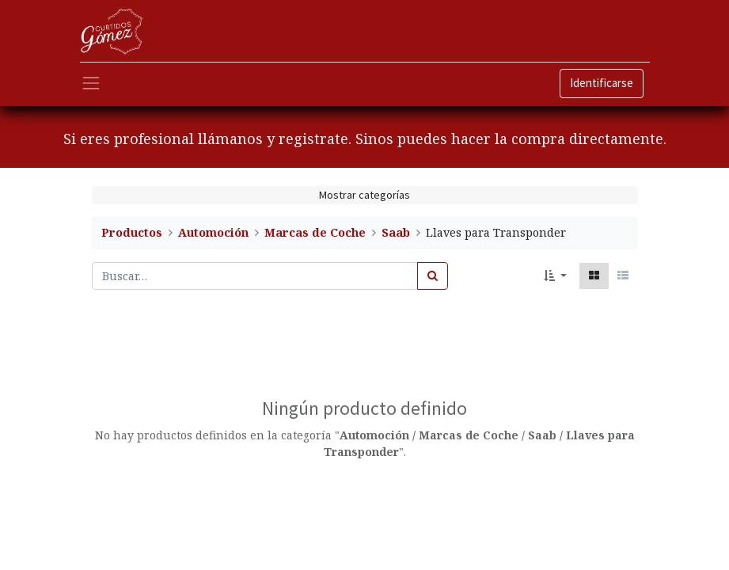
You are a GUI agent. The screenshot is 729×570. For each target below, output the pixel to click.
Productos (131, 232)
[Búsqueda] (432, 276)
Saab (396, 232)
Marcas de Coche (315, 232)
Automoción (213, 232)
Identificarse (601, 82)
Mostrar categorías (364, 195)
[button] (555, 276)
